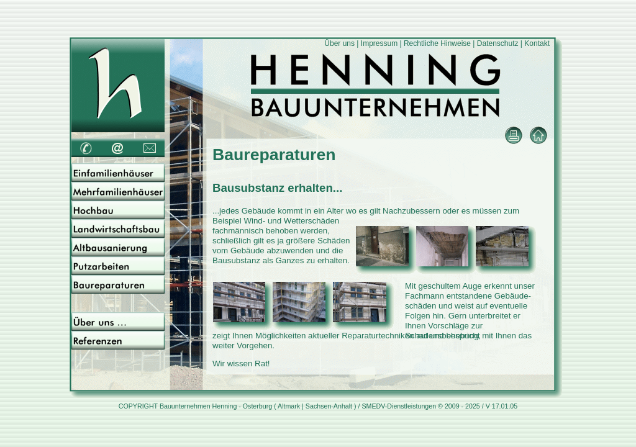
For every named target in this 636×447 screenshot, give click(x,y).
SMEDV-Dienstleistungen (398, 406)
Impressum (379, 43)
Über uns (339, 43)
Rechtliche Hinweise (437, 43)
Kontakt (537, 43)
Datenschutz (498, 43)
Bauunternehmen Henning (198, 406)
